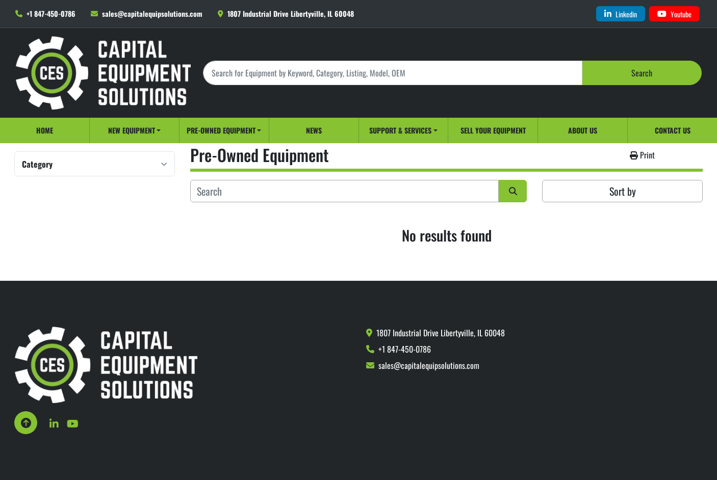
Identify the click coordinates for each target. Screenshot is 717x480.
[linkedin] (620, 13)
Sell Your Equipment (493, 130)
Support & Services (400, 130)
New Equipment (131, 130)
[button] (134, 130)
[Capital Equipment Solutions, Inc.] (105, 364)
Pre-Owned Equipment (221, 130)
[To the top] (25, 422)
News (314, 130)
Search (641, 73)
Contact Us (672, 130)
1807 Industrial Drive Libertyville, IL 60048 (290, 13)
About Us (582, 130)
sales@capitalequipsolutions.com (152, 13)
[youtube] (674, 13)
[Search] (392, 73)
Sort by (622, 191)
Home (44, 130)
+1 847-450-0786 (51, 13)
